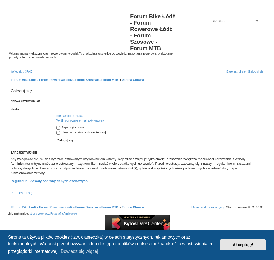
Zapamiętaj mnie (70, 127)
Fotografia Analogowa (63, 213)
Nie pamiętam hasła (69, 115)
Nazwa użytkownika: (25, 100)
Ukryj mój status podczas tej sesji (81, 132)
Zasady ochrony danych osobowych (59, 181)
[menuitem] (28, 71)
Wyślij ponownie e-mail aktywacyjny (80, 120)
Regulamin (19, 181)
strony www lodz (39, 213)
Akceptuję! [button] (243, 245)
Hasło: (15, 109)
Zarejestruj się (22, 193)
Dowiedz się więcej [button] (79, 251)
